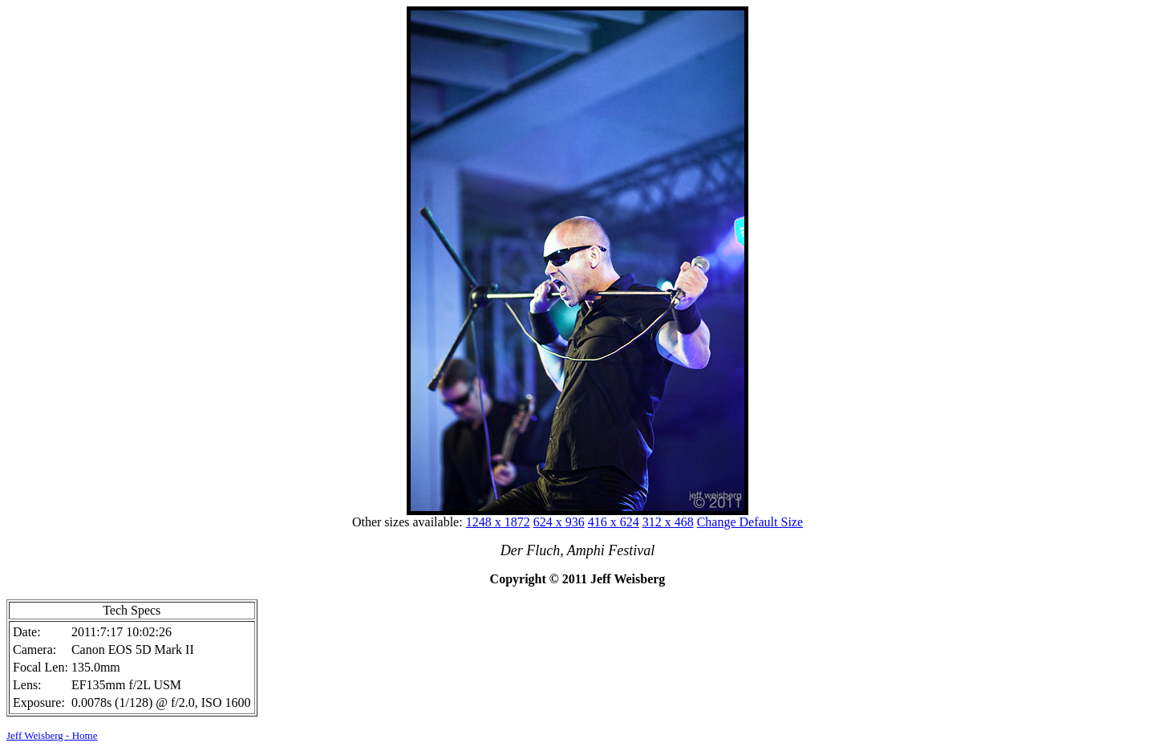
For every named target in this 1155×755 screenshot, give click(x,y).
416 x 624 (613, 522)
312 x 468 (668, 522)
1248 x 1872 (498, 522)
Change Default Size (750, 522)
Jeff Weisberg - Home (51, 735)
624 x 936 (559, 522)
